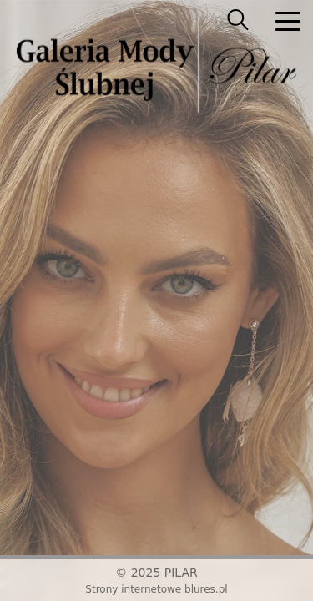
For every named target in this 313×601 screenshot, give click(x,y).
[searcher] (238, 21)
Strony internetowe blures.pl (156, 589)
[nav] (288, 21)
